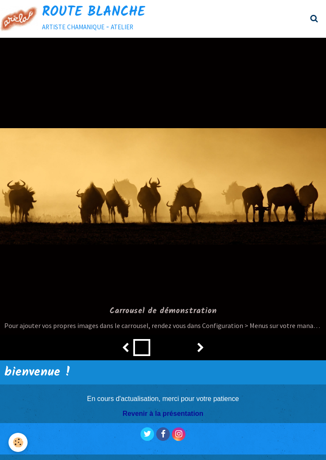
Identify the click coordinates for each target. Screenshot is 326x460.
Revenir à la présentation (163, 413)
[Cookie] (18, 442)
